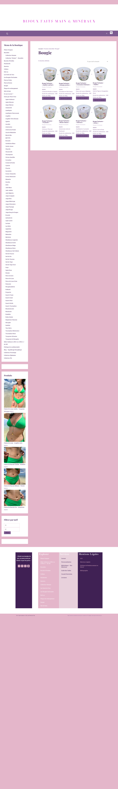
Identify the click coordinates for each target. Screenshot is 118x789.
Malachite (8, 234)
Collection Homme (10, 55)
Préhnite (7, 289)
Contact (63, 558)
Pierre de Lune (9, 278)
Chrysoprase (9, 154)
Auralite (7, 124)
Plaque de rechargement (11, 88)
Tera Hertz (8, 328)
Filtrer (7, 532)
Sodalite (7, 325)
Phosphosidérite (10, 286)
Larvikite (8, 226)
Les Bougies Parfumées (10, 77)
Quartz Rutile (9, 303)
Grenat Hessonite (10, 176)
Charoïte (7, 149)
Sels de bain (7, 91)
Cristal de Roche (10, 163)
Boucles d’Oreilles (9, 61)
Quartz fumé (9, 298)
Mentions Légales (85, 562)
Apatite (7, 121)
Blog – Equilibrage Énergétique (13, 350)
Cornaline (8, 160)
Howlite (7, 182)
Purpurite (8, 292)
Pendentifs (7, 63)
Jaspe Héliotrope (10, 201)
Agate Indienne (9, 99)
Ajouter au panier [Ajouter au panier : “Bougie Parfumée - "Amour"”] (99, 136)
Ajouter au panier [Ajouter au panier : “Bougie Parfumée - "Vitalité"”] (99, 100)
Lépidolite (8, 229)
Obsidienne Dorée (10, 242)
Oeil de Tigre (9, 262)
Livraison (64, 577)
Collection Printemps (10, 352)
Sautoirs (6, 66)
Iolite (6, 185)
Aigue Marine (9, 105)
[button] (111, 32)
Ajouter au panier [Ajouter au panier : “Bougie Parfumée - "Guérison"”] (82, 136)
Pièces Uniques (8, 50)
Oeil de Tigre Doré (10, 264)
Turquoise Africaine (11, 336)
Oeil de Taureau (10, 259)
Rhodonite (8, 311)
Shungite (8, 322)
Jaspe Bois (8, 198)
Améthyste (8, 110)
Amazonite (8, 107)
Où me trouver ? (8, 94)
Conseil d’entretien (66, 574)
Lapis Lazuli (8, 220)
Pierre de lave (9, 275)
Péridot (7, 273)
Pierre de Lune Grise (11, 281)
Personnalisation (66, 562)
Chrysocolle (8, 152)
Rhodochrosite (9, 309)
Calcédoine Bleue (10, 143)
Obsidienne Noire (10, 248)
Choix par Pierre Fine (10, 96)
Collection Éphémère (10, 355)
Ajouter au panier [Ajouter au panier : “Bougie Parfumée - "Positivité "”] (49, 136)
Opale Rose (8, 270)
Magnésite (8, 231)
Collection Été (8, 358)
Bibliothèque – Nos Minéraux (66, 566)
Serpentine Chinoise (11, 320)
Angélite (7, 116)
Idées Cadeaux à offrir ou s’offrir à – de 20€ (47, 562)
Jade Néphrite (9, 193)
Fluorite (7, 168)
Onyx (6, 267)
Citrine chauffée (10, 157)
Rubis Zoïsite (9, 317)
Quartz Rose (8, 300)
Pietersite (8, 284)
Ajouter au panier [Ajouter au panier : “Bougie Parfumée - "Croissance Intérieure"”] (82, 98)
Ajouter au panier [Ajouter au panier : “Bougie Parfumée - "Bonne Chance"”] (66, 138)
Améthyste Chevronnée (12, 113)
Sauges (6, 85)
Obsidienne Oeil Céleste (12, 251)
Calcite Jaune (9, 146)
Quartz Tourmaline (10, 306)
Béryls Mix (8, 135)
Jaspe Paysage (9, 207)
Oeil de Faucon (9, 253)
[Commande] (97, 61)
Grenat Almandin (10, 174)
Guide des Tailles (66, 570)
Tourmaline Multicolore (12, 331)
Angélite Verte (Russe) (11, 118)
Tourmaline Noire (10, 333)
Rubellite (8, 314)
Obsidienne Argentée (11, 240)
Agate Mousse (9, 102)
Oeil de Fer (8, 256)
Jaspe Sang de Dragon (11, 212)
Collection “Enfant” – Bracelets (14, 58)
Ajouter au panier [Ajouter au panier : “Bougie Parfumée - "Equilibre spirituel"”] (49, 98)
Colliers (6, 69)
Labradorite (8, 218)
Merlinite (8, 237)
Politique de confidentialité (12, 347)
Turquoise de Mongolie (12, 339)
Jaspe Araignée (9, 196)
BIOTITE (7, 138)
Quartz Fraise (9, 295)
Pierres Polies (8, 80)
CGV (81, 558)
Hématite (8, 179)
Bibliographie (84, 570)
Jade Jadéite (9, 190)
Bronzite (7, 140)
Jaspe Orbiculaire (10, 204)
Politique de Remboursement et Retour (89, 566)
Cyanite (7, 165)
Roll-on (6, 72)
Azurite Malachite (10, 132)
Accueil (40, 49)
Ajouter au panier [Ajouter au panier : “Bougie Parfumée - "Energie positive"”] (66, 98)
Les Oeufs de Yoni (9, 74)
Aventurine (8, 127)
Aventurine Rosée (10, 129)
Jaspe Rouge (9, 209)
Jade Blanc (8, 187)
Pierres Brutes (8, 83)
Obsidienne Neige (10, 245)
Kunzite (7, 215)
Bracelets (6, 52)
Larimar (7, 223)
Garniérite (8, 171)
